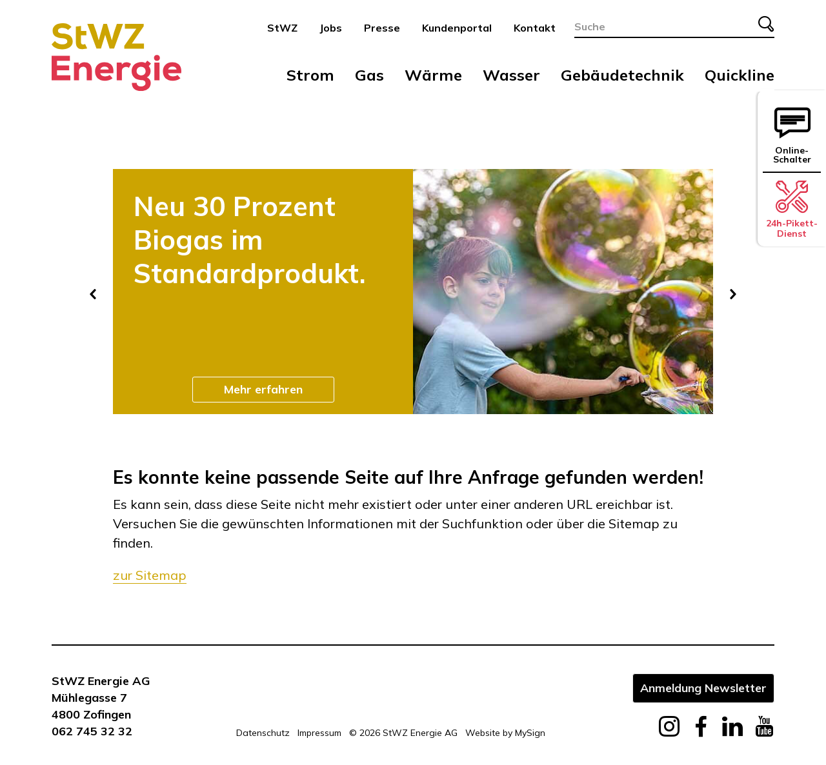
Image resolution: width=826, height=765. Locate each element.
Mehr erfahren (263, 389)
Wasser (511, 74)
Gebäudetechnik (622, 74)
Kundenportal (457, 27)
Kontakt (535, 27)
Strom (310, 74)
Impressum (319, 733)
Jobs (330, 27)
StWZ (282, 27)
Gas (369, 74)
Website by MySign (505, 733)
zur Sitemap (149, 575)
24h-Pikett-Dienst (792, 210)
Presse (382, 27)
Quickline (739, 74)
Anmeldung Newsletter (703, 688)
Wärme (433, 74)
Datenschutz (263, 733)
